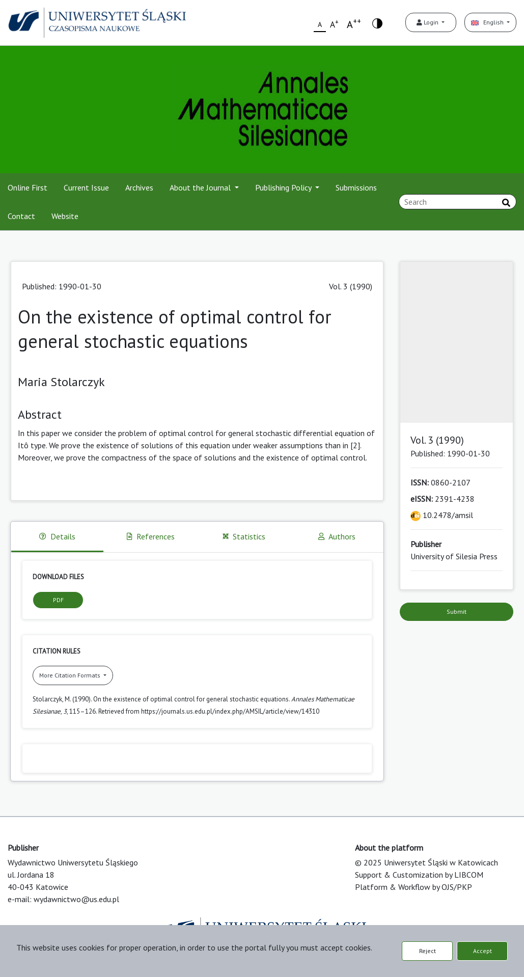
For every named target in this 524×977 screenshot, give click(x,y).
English (488, 22)
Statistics (244, 536)
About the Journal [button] (201, 187)
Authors (336, 536)
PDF (58, 600)
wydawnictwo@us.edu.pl (76, 899)
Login (428, 22)
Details (57, 536)
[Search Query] (457, 202)
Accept (482, 951)
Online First (27, 187)
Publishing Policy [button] (284, 187)
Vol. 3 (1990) (350, 286)
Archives (139, 187)
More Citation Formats (70, 675)
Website (64, 216)
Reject (427, 951)
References (151, 536)
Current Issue (86, 187)
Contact (21, 216)
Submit (456, 611)
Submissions (356, 187)
